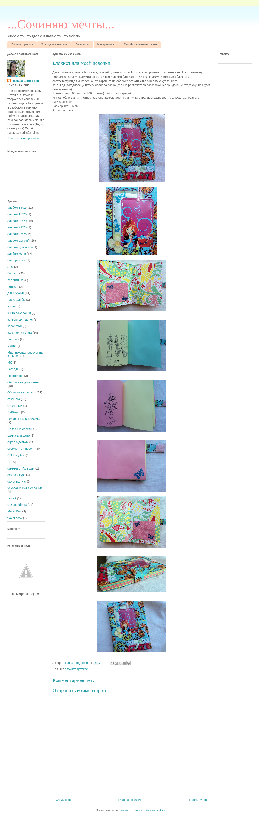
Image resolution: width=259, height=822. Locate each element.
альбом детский (18, 240)
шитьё (11, 498)
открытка (13, 399)
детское (82, 669)
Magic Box (14, 511)
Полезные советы (19, 429)
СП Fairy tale (16, 455)
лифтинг (13, 339)
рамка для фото (18, 435)
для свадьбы (16, 299)
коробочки (14, 326)
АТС (10, 267)
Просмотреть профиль (23, 138)
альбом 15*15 (17, 207)
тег (9, 462)
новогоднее (15, 375)
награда (13, 369)
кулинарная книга (19, 332)
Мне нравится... (106, 44)
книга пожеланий (19, 313)
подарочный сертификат (24, 418)
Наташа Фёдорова (75, 663)
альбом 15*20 (17, 214)
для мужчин (15, 293)
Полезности (82, 44)
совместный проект (20, 448)
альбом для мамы (20, 247)
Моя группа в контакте (54, 44)
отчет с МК (14, 405)
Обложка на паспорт (21, 392)
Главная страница (22, 44)
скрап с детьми (17, 442)
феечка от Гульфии (20, 468)
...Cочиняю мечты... (61, 24)
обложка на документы (23, 382)
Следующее (64, 799)
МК (9, 362)
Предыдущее (198, 799)
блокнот (70, 669)
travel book (14, 518)
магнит (12, 346)
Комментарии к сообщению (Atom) (144, 810)
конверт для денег (20, 319)
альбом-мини (16, 253)
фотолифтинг (16, 481)
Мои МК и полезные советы (140, 44)
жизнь (11, 306)
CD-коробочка (17, 504)
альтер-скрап (16, 260)
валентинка (15, 280)
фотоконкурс (16, 475)
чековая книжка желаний (24, 488)
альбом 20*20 (17, 221)
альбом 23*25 (17, 227)
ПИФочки (13, 412)
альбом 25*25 (17, 234)
